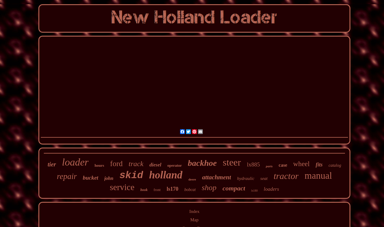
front (157, 190)
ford (116, 164)
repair (67, 176)
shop (209, 187)
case (283, 165)
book (144, 190)
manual (318, 175)
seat (264, 178)
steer (232, 162)
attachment (216, 177)
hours (99, 165)
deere (192, 179)
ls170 (172, 189)
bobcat (190, 189)
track (136, 164)
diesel (155, 165)
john (108, 178)
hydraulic (245, 178)
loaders (271, 189)
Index (194, 211)
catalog (334, 165)
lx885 (253, 164)
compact (234, 188)
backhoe (202, 163)
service (122, 187)
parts (269, 166)
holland (165, 175)
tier (52, 164)
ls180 (254, 190)
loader (75, 162)
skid (131, 175)
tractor (286, 176)
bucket (90, 178)
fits (319, 165)
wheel (301, 164)
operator (174, 165)
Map (194, 219)
